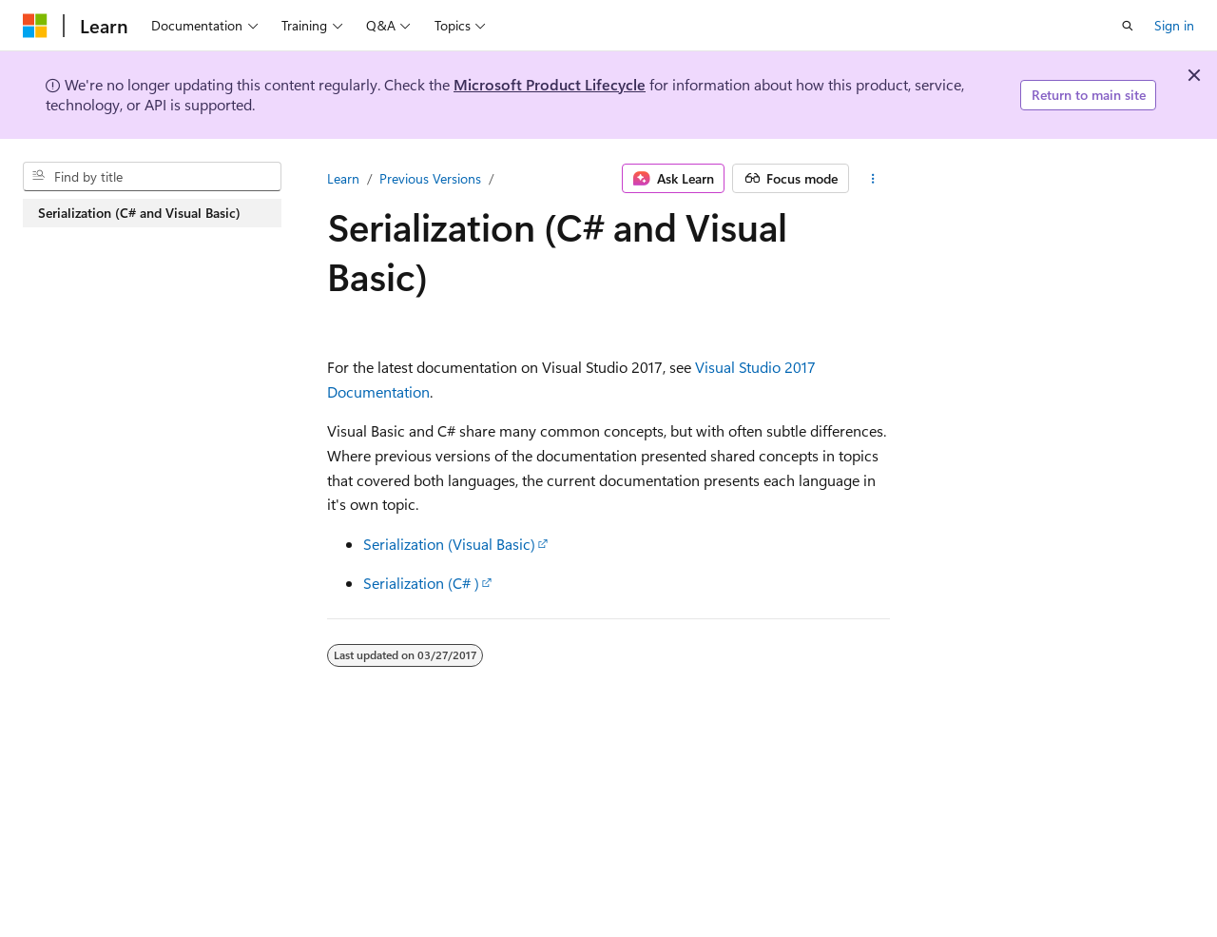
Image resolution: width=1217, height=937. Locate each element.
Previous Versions (430, 178)
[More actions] (873, 179)
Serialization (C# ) (421, 583)
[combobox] (152, 177)
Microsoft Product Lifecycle (550, 84)
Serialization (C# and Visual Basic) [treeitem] (139, 213)
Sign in (1174, 25)
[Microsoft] (35, 25)
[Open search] (1128, 26)
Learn (343, 178)
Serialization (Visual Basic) (449, 544)
